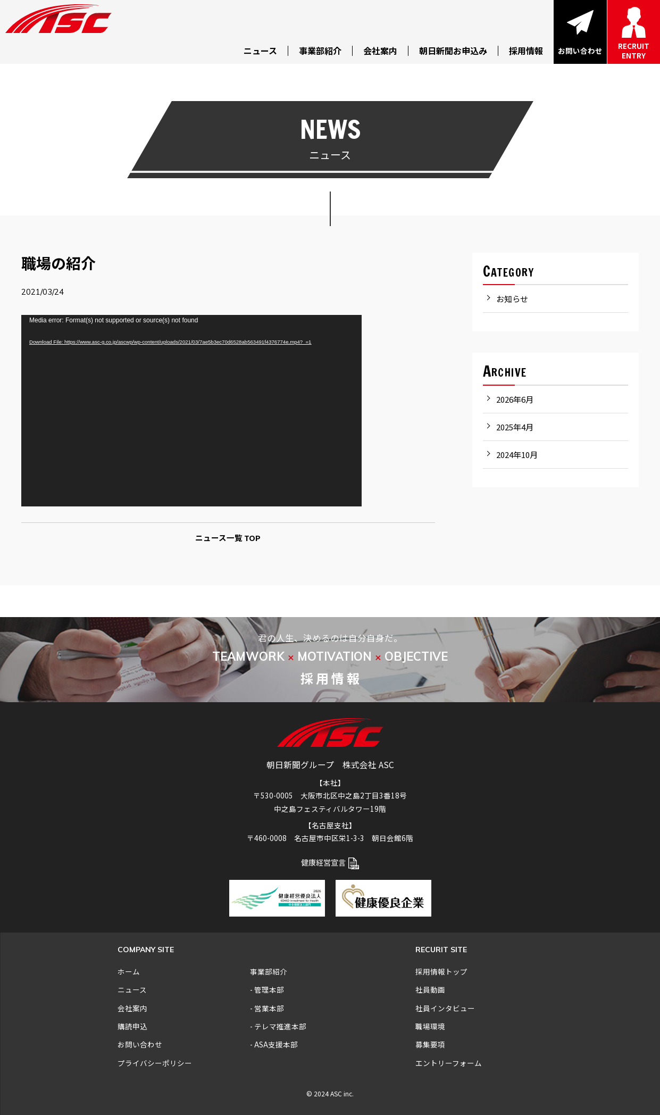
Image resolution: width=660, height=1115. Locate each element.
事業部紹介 (268, 971)
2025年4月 (514, 426)
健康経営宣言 (330, 862)
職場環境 (430, 1026)
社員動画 (430, 989)
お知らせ (512, 298)
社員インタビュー (445, 1008)
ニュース (132, 989)
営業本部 (269, 1008)
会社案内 (132, 1008)
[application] (191, 410)
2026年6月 (514, 399)
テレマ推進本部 (280, 1026)
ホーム (129, 971)
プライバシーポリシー (155, 1063)
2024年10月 (517, 454)
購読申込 (132, 1026)
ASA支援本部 (276, 1044)
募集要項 (430, 1044)
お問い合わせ (140, 1044)
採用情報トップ (441, 971)
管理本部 (269, 989)
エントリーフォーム (448, 1063)
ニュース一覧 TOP (228, 537)
